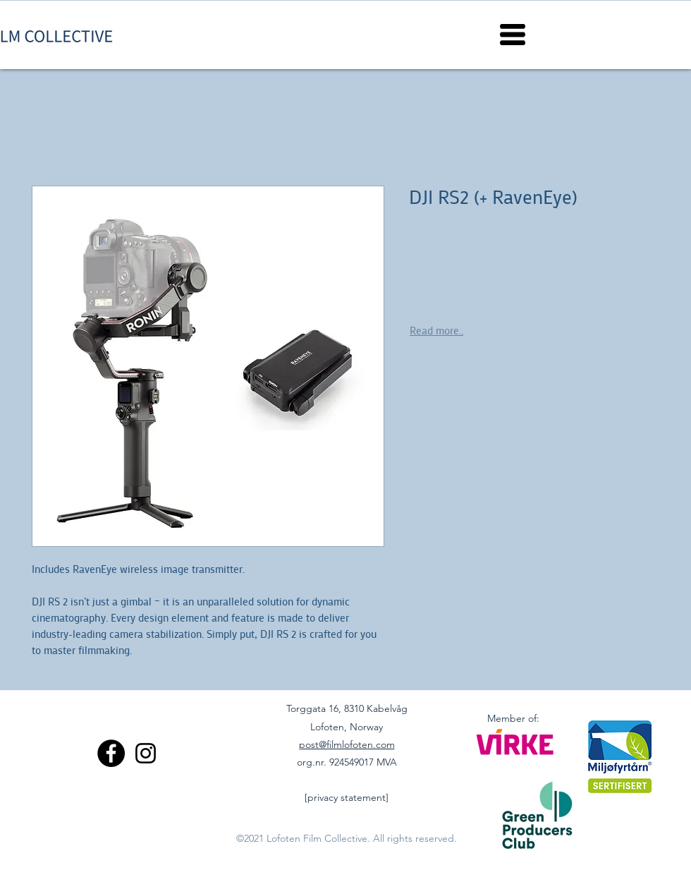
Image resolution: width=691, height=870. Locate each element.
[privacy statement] (347, 797)
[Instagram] (145, 753)
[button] (512, 34)
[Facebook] (111, 753)
